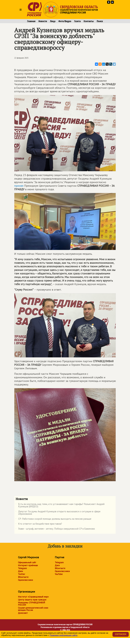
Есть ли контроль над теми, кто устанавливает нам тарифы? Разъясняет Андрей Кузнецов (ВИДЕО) (60, 505)
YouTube (59, 574)
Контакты (89, 21)
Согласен (120, 634)
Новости (42, 21)
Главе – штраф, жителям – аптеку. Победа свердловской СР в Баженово (55, 529)
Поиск (100, 21)
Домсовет (23, 613)
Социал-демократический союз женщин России (33, 609)
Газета (77, 21)
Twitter (21, 574)
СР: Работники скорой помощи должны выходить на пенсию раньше (53, 519)
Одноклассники (25, 580)
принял (18, 185)
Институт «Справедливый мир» (33, 597)
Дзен (20, 571)
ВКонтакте (23, 577)
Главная (31, 21)
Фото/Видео (64, 21)
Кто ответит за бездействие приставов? (39, 524)
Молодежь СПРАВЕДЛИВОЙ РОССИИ (31, 603)
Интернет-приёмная (28, 565)
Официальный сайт (27, 562)
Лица (52, 21)
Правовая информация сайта (63, 635)
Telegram (22, 568)
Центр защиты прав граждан (32, 600)
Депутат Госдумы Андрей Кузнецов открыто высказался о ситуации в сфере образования (58, 512)
